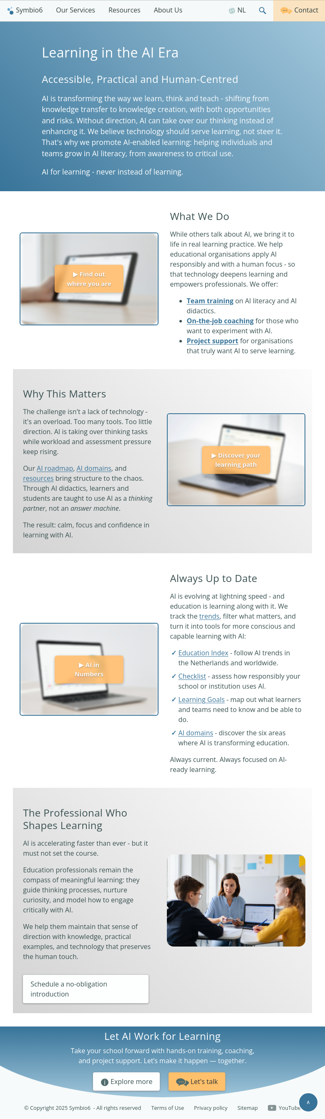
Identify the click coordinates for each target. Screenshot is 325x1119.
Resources (124, 10)
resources (38, 478)
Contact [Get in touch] (299, 10)
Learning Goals (202, 699)
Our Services (75, 10)
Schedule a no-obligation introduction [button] (68, 989)
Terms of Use (167, 1108)
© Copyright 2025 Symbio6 (82, 1108)
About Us (168, 10)
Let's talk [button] (197, 1081)
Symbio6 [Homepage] (25, 10)
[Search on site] (262, 10)
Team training (210, 300)
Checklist (192, 676)
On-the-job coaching (220, 320)
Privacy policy (210, 1108)
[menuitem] (24, 10)
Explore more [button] (127, 1082)
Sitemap (247, 1108)
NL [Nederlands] (237, 10)
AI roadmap (55, 468)
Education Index (204, 652)
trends (209, 616)
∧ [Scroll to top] (308, 1102)
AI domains (93, 468)
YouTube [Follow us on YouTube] (284, 1108)
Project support (213, 340)
